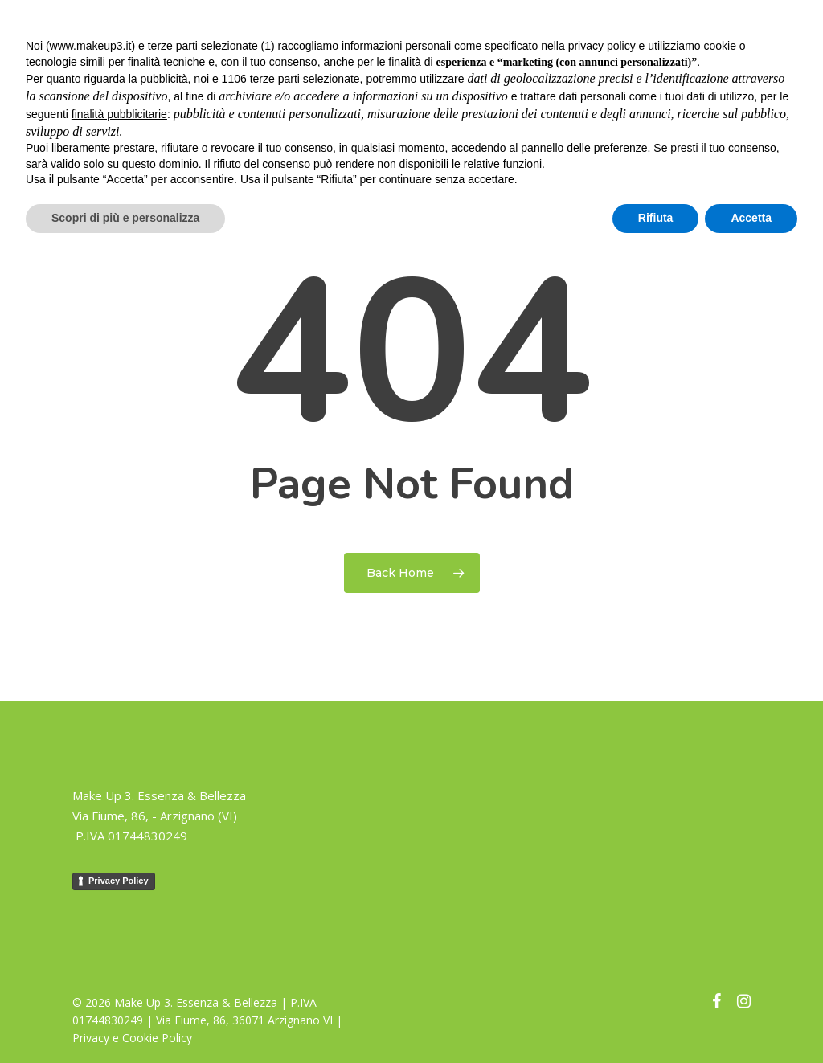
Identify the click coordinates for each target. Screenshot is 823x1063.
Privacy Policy (118, 880)
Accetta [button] (751, 217)
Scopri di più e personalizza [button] (125, 217)
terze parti (275, 78)
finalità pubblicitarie (119, 114)
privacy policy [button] (602, 45)
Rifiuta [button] (656, 217)
